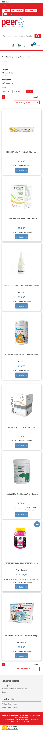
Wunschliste (31, 10)
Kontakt (6, 6)
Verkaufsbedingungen (10, 704)
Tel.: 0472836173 (21, 719)
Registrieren (17, 10)
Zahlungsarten (7, 685)
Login (6, 10)
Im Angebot (7, 83)
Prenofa (14, 726)
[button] (27, 102)
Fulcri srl (14, 729)
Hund (4, 75)
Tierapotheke (19, 57)
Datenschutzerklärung (10, 707)
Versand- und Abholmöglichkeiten (14, 689)
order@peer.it (9, 719)
